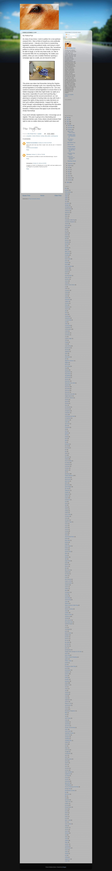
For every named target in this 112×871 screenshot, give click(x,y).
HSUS (66, 527)
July (69, 167)
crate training (68, 345)
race (66, 686)
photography (68, 649)
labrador (67, 557)
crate (66, 344)
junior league (68, 546)
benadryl (67, 242)
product (66, 673)
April (69, 173)
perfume (67, 638)
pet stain (67, 644)
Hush (66, 533)
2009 (68, 182)
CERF (66, 288)
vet (65, 834)
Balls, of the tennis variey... (71, 132)
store (66, 764)
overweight (67, 629)
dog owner (67, 381)
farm (66, 431)
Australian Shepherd (69, 221)
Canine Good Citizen (70, 284)
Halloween (67, 490)
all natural (67, 203)
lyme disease (68, 579)
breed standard (68, 266)
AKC (66, 201)
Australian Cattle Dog (70, 219)
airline (66, 199)
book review (68, 258)
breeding (67, 269)
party (66, 631)
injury (66, 534)
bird (66, 245)
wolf (66, 855)
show (66, 744)
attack (66, 216)
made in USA (68, 581)
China (66, 305)
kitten (66, 553)
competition (29, 136)
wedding (67, 846)
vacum (66, 831)
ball (66, 229)
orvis (66, 627)
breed (66, 264)
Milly (46, 136)
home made (67, 514)
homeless (67, 516)
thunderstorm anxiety (70, 790)
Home (42, 195)
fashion (66, 433)
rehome (67, 701)
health (66, 497)
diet (66, 358)
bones (66, 257)
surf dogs (67, 775)
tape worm (67, 783)
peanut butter (68, 633)
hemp (66, 503)
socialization (68, 753)
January (70, 179)
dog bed (67, 370)
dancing (67, 349)
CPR (66, 340)
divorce (66, 364)
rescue (66, 707)
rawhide (67, 692)
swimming (67, 781)
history (66, 508)
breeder (67, 268)
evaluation (67, 412)
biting (66, 249)
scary (66, 720)
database (67, 351)
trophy (66, 816)
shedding (67, 738)
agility (66, 197)
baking (66, 227)
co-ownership (68, 320)
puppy (66, 683)
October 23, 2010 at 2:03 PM (39, 163)
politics (49, 136)
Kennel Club (68, 551)
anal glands (67, 207)
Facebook (67, 427)
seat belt (67, 723)
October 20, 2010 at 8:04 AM (45, 142)
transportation (68, 807)
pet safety (67, 642)
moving (66, 596)
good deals (67, 477)
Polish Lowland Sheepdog (71, 657)
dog (66, 368)
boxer (66, 260)
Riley (66, 712)
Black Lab (67, 251)
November (70, 127)
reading (66, 694)
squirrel (66, 762)
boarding (67, 255)
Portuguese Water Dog (70, 666)
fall (65, 429)
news (66, 610)
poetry (66, 653)
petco (66, 647)
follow (66, 453)
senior (66, 729)
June (69, 169)
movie (66, 594)
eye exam (67, 423)
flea (66, 451)
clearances (67, 318)
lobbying (67, 571)
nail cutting (67, 597)
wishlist (66, 853)
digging (66, 362)
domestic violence (69, 397)
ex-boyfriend (68, 418)
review (66, 709)
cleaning (67, 316)
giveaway (67, 473)
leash (66, 562)
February (70, 177)
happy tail (67, 494)
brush (66, 273)
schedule (67, 721)
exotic (66, 421)
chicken (67, 297)
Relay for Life (68, 703)
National (67, 603)
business (67, 279)
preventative (68, 670)
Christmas (67, 307)
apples (66, 214)
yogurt (66, 860)
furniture (67, 468)
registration (67, 699)
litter (66, 568)
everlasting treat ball (69, 416)
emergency (67, 410)
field (66, 440)
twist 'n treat (68, 820)
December (70, 125)
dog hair (67, 379)
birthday (67, 247)
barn (66, 231)
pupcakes (67, 681)
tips (66, 796)
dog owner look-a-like (70, 383)
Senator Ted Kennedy (70, 727)
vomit (66, 838)
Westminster (68, 847)
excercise (67, 420)
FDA (66, 434)
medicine (67, 584)
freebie (66, 458)
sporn (66, 757)
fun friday (67, 462)
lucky (66, 577)
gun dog (67, 488)
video (66, 836)
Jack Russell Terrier (69, 536)
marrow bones (68, 583)
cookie (66, 331)
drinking (67, 403)
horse (66, 518)
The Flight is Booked (70, 140)
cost (66, 336)
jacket (66, 538)
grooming (67, 484)
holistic (66, 512)
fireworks (67, 444)
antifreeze (67, 210)
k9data (66, 547)
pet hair (66, 640)
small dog (67, 749)
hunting (42, 136)
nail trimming (68, 599)
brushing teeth (68, 275)
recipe (66, 697)
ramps (66, 688)
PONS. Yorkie (68, 660)
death (66, 353)
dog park (67, 384)
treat (66, 810)
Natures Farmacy (69, 609)
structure (67, 768)
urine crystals (68, 823)
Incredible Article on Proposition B (71, 136)
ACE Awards (68, 192)
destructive (67, 357)
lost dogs (67, 573)
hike (66, 505)
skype (66, 747)
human (66, 529)
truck (66, 818)
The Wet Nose (29, 7)
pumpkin (67, 679)
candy (66, 282)
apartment (67, 212)
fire (65, 442)
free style (67, 457)
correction (67, 334)
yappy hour (67, 859)
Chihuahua (67, 299)
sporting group (54, 136)
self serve (67, 725)
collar (66, 323)
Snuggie (67, 751)
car (65, 286)
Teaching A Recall (72, 161)
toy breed (67, 799)
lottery (66, 575)
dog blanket (67, 371)
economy (67, 408)
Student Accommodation (32, 147)
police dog (67, 655)
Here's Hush (70, 144)
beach (66, 234)
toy (65, 797)
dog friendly (67, 377)
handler (66, 492)
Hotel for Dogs (68, 521)
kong (66, 555)
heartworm (67, 499)
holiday (66, 510)
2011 (68, 121)
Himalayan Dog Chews (71, 154)
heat (66, 501)
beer (66, 238)
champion (67, 290)
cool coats (67, 332)
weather (67, 844)
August (69, 165)
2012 (68, 119)
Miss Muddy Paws (71, 48)
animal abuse (68, 208)
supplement (67, 773)
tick (65, 792)
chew (66, 295)
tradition (67, 803)
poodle (66, 662)
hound (66, 523)
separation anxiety (69, 733)
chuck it (67, 308)
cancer (66, 281)
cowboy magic (68, 338)
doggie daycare (68, 395)
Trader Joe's (68, 801)
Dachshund (67, 347)
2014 (68, 117)
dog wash (67, 392)
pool (66, 664)
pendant (67, 636)
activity (66, 194)
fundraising (67, 464)
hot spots (67, 520)
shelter (66, 742)
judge (66, 544)
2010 (68, 123)
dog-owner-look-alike (70, 394)
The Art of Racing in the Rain (71, 786)
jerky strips (67, 540)
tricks (66, 814)
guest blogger (68, 486)
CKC (66, 312)
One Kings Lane (68, 622)
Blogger (64, 867)
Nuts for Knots (68, 614)
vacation (67, 827)
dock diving (67, 366)
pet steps (67, 646)
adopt (66, 195)
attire (66, 218)
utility (66, 825)
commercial (67, 325)
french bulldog (68, 460)
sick (66, 746)
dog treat (67, 390)
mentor (66, 586)
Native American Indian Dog (71, 605)
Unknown (28, 154)
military (66, 588)
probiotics (67, 672)
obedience (67, 616)
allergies (67, 205)
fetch (66, 438)
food (66, 455)
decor (66, 355)
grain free (67, 481)
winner (66, 849)
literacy (66, 566)
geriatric (67, 470)
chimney (67, 303)
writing (66, 857)
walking (66, 840)
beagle (66, 236)
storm (66, 766)
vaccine (67, 829)
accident (67, 190)
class (66, 314)
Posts (68, 34)
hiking (66, 507)
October (70, 129)
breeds (66, 271)
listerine (67, 564)
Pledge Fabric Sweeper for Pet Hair (73, 651)
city (65, 310)
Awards (66, 223)
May (69, 171)
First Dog (67, 447)
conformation (68, 329)
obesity (66, 618)
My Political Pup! (71, 142)
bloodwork (67, 253)
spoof (66, 755)
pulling (66, 677)
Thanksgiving (68, 784)
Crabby (66, 342)
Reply (27, 149)
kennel (66, 549)
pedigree (67, 634)
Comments (69, 37)
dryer (66, 405)
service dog (67, 734)
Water (66, 842)
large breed (67, 560)
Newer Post (26, 195)
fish (66, 449)
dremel (66, 401)
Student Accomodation (32, 142)
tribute (66, 812)
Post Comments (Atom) (34, 198)
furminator (67, 466)
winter (66, 851)
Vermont (67, 833)
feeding (66, 436)
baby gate (67, 225)
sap (66, 716)
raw (66, 690)
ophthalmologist (68, 623)
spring (66, 760)
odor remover (68, 620)
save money (68, 718)
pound (66, 668)
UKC (66, 822)
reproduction (68, 705)
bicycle (66, 244)
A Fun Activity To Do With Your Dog (71, 150)
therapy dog (67, 788)
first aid (66, 445)
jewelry (66, 542)
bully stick (67, 277)
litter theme (67, 570)
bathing (66, 232)
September (70, 163)
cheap (66, 294)
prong (66, 675)
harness (67, 496)
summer (67, 770)
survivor (67, 779)
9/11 (66, 188)
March (69, 175)
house (66, 525)
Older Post (58, 195)
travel (66, 809)
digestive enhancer (69, 360)
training (66, 805)
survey (66, 777)
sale (66, 714)
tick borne (67, 794)
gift (65, 471)
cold (66, 321)
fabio (66, 425)
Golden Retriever (36, 136)
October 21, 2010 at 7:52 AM (38, 154)
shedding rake (68, 740)
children (67, 301)
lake (66, 559)
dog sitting (67, 388)
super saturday (68, 771)
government (67, 479)
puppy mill (67, 684)
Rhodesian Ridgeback (70, 710)
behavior (67, 240)
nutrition (67, 612)
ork (65, 625)
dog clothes (67, 373)
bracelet (67, 262)
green (66, 483)
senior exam (68, 731)
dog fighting (67, 375)
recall (66, 696)
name (66, 601)
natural (66, 607)
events (66, 414)
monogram (67, 592)
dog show (67, 386)
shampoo (67, 736)
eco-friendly (67, 407)
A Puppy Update (71, 146)
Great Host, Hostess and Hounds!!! (71, 157)
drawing (67, 399)
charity (66, 292)
